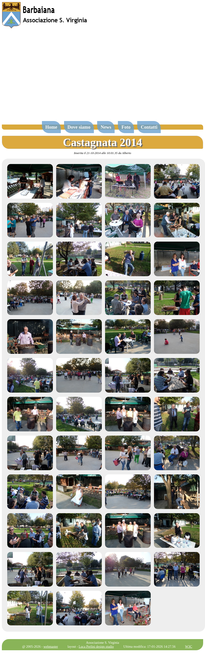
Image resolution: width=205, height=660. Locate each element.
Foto (125, 127)
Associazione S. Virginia (102, 642)
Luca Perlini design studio (96, 646)
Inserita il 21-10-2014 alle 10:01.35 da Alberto (102, 153)
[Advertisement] (43, 77)
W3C (188, 646)
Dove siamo (79, 127)
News (106, 127)
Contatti (149, 127)
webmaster (50, 646)
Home (51, 127)
